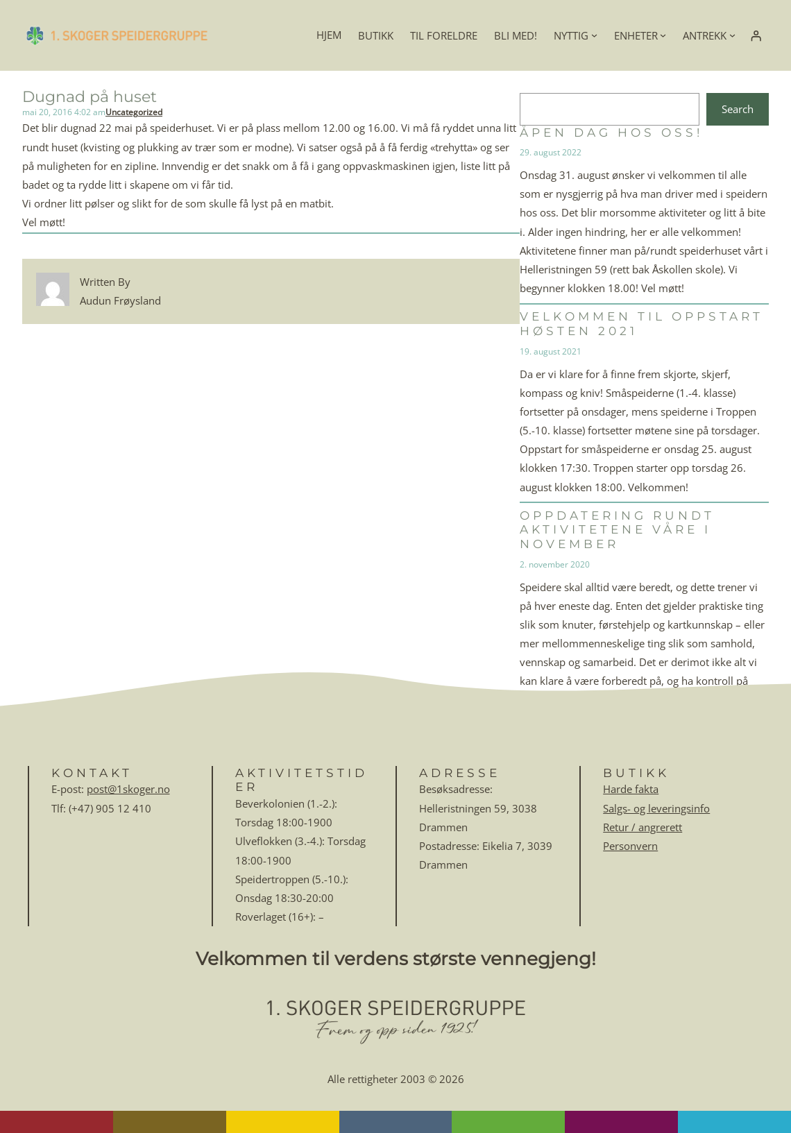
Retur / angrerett (642, 827)
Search (738, 109)
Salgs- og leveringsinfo (656, 808)
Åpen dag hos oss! (611, 132)
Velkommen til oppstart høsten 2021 (641, 323)
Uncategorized (133, 112)
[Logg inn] (755, 35)
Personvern (630, 846)
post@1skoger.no (128, 789)
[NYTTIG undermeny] (594, 35)
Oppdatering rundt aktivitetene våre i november (617, 530)
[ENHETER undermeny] (663, 35)
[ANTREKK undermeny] (732, 35)
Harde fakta (630, 789)
